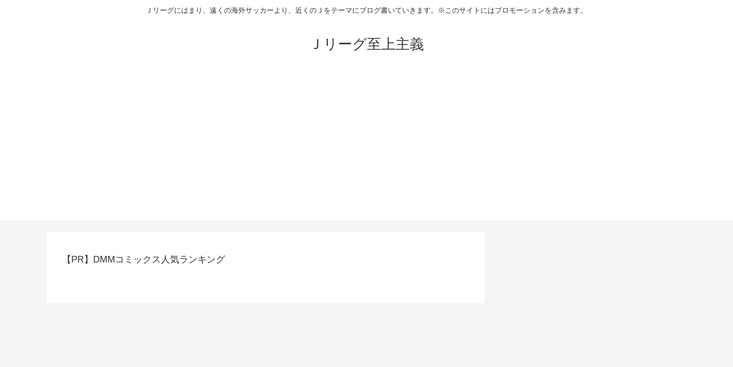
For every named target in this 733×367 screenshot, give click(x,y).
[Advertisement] (366, 148)
